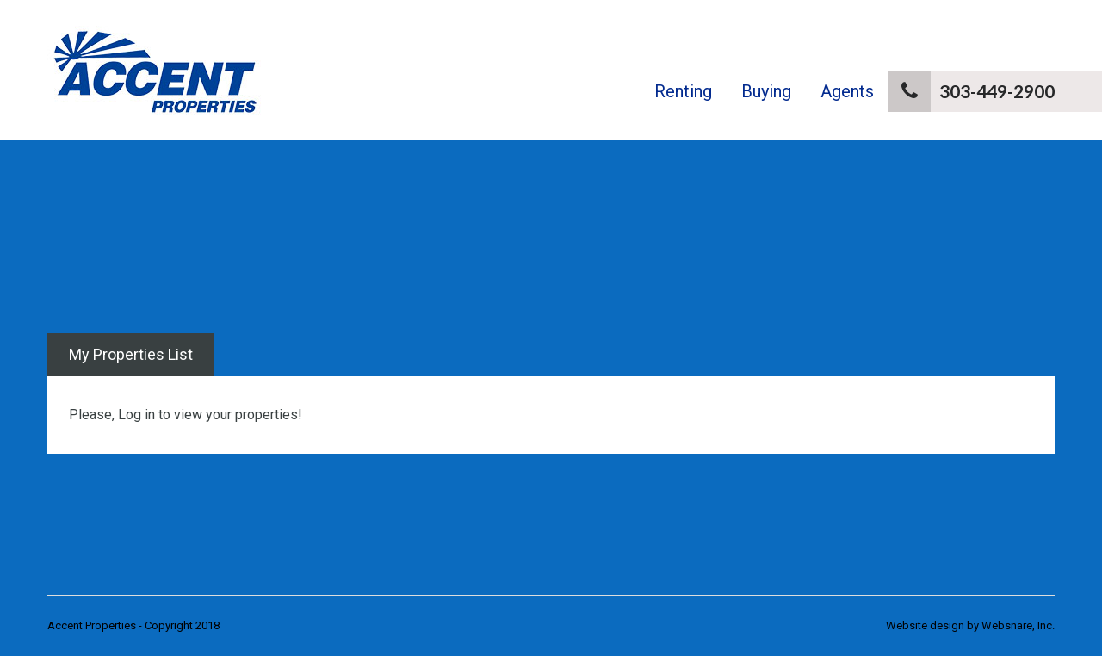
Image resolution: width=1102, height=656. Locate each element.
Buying (766, 91)
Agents (847, 91)
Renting (683, 91)
